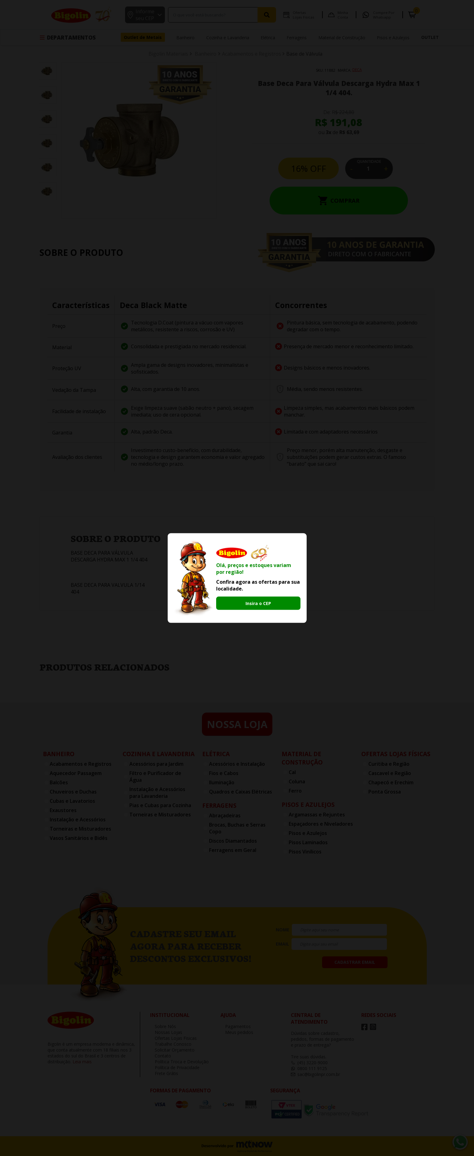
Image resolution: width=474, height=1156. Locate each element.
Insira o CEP (258, 603)
